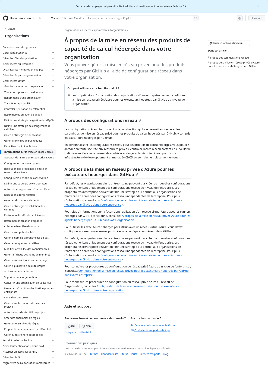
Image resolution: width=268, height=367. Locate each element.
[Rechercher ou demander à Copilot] (142, 18)
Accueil (10, 28)
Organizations (17, 35)
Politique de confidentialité (77, 332)
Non (86, 326)
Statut (124, 354)
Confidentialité (109, 354)
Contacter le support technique (150, 330)
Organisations (72, 30)
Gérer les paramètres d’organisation (105, 30)
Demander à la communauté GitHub (153, 325)
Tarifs (134, 354)
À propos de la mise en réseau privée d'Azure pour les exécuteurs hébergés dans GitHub (119, 171)
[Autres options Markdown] (247, 43)
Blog (165, 354)
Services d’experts (150, 354)
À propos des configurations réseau (102, 120)
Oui (71, 326)
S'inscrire (256, 18)
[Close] (258, 6)
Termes (94, 354)
